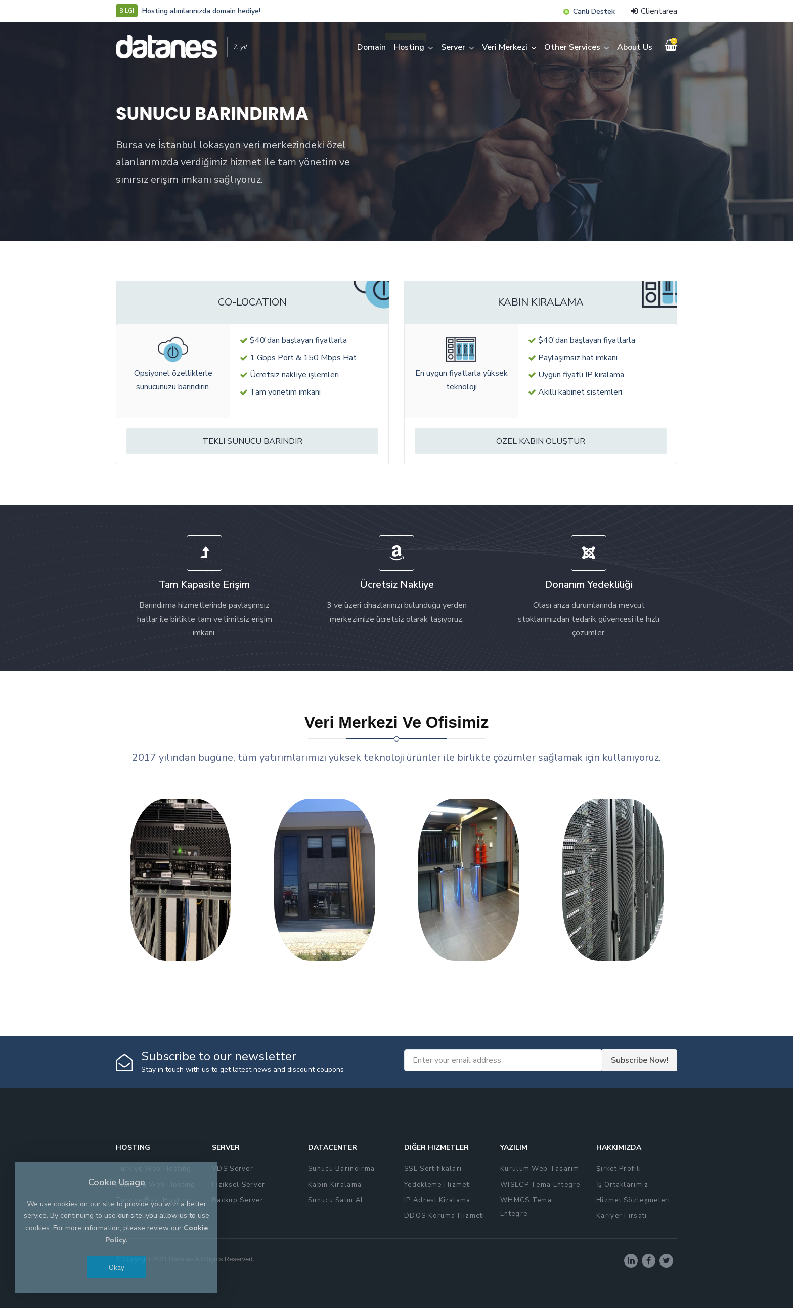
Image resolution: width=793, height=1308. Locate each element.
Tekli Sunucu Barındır (252, 441)
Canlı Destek (594, 11)
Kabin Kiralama (335, 1184)
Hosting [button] (409, 47)
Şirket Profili (618, 1168)
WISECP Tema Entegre (540, 1184)
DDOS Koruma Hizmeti (444, 1215)
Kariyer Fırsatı (621, 1215)
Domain (371, 47)
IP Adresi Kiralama (437, 1200)
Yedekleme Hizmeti (437, 1184)
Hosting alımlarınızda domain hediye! (201, 11)
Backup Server (237, 1200)
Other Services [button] (572, 47)
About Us (634, 47)
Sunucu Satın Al (336, 1200)
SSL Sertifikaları (433, 1168)
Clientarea (654, 11)
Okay (116, 1266)
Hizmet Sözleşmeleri (633, 1200)
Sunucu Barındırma (341, 1168)
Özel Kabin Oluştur (540, 441)
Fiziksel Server (239, 1184)
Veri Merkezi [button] (504, 47)
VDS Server (232, 1168)
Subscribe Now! (640, 1060)
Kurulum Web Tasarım (540, 1168)
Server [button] (453, 47)
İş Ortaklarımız (622, 1184)
